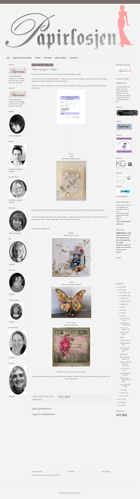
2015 (120, 402)
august (122, 304)
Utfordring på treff (124, 333)
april (122, 316)
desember (124, 292)
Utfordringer (48, 58)
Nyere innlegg (36, 471)
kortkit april (123, 354)
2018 (120, 287)
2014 (120, 405)
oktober (123, 298)
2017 (120, 290)
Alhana (71, 233)
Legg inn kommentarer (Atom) (50, 475)
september (124, 301)
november (124, 295)
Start (8, 58)
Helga (71, 282)
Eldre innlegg (106, 471)
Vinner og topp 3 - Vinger (125, 385)
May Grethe (71, 323)
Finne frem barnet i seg (125, 329)
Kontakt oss (74, 58)
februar (123, 393)
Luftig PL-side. (125, 340)
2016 (120, 399)
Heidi (71, 156)
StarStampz (80, 86)
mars (122, 390)
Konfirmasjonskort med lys (125, 374)
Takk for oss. (121, 83)
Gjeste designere (60, 58)
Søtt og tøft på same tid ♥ (125, 358)
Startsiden (71, 471)
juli (121, 307)
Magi (121, 337)
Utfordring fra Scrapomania (125, 324)
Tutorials (38, 58)
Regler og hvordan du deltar (22, 58)
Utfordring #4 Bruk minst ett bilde (125, 379)
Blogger (77, 493)
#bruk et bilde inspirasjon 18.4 (124, 349)
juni (121, 310)
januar (122, 396)
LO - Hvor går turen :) (124, 369)
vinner (40, 399)
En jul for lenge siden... (125, 319)
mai (121, 313)
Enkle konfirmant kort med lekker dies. (125, 364)
